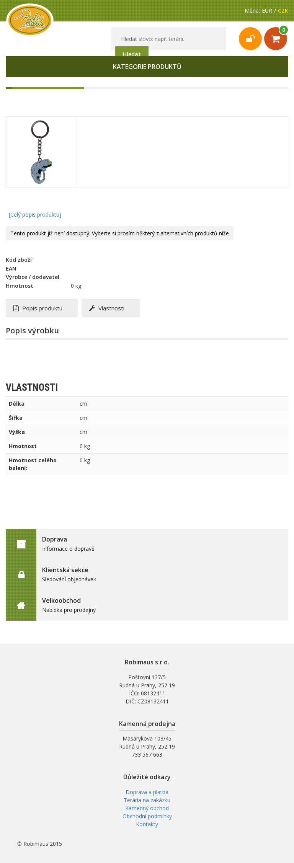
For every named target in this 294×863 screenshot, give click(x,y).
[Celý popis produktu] (35, 214)
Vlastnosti (106, 308)
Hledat (132, 54)
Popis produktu (37, 308)
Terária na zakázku (147, 800)
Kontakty (147, 824)
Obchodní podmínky (147, 816)
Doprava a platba (147, 792)
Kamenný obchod (147, 808)
